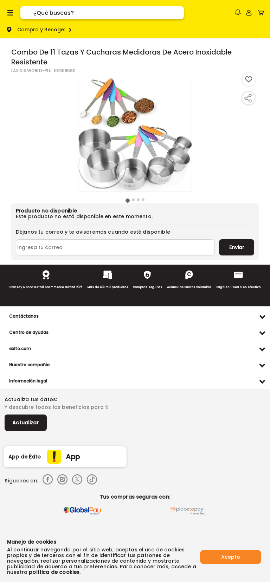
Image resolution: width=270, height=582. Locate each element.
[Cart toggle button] (262, 13)
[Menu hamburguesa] (10, 12)
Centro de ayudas (29, 332)
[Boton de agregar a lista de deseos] (248, 79)
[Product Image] (135, 134)
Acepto (230, 557)
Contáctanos (24, 316)
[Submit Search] (26, 12)
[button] (237, 12)
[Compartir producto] (248, 98)
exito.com (20, 349)
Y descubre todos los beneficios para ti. (57, 407)
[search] (108, 12)
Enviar (236, 247)
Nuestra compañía (29, 365)
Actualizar (25, 422)
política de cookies (54, 572)
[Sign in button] (249, 13)
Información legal (28, 381)
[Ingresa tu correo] (115, 247)
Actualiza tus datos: (31, 399)
